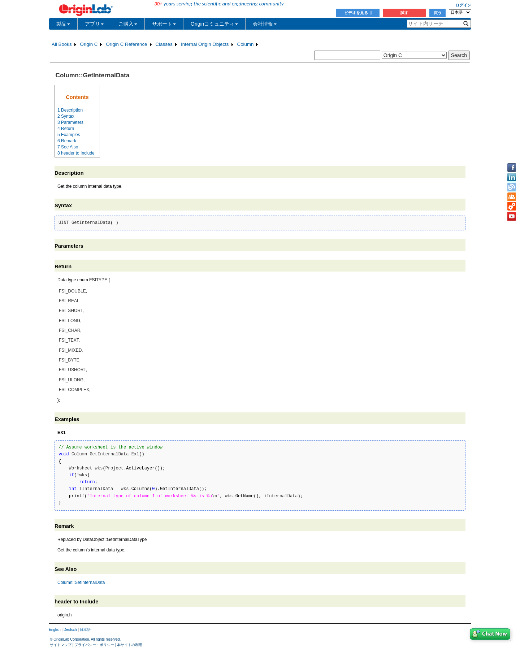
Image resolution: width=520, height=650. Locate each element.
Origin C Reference (126, 44)
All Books (62, 44)
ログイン (463, 5)
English (55, 630)
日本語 (85, 630)
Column (245, 44)
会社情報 (265, 24)
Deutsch (70, 630)
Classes (164, 44)
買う (438, 12)
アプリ (94, 24)
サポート (164, 24)
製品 (63, 24)
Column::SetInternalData (81, 582)
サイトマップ (61, 645)
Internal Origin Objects (205, 44)
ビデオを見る (358, 12)
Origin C (89, 44)
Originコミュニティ (214, 24)
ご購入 (127, 24)
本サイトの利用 (129, 645)
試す (404, 12)
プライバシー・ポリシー (94, 645)
